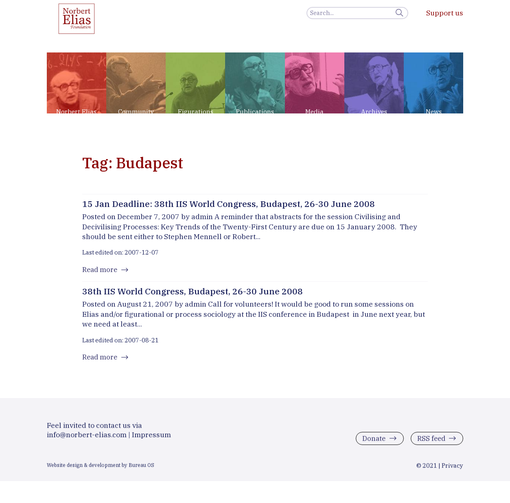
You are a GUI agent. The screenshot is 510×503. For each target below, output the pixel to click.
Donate (372, 441)
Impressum (151, 437)
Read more (100, 270)
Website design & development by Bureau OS (100, 468)
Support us (444, 12)
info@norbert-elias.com (87, 437)
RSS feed (430, 441)
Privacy (452, 469)
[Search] (357, 13)
